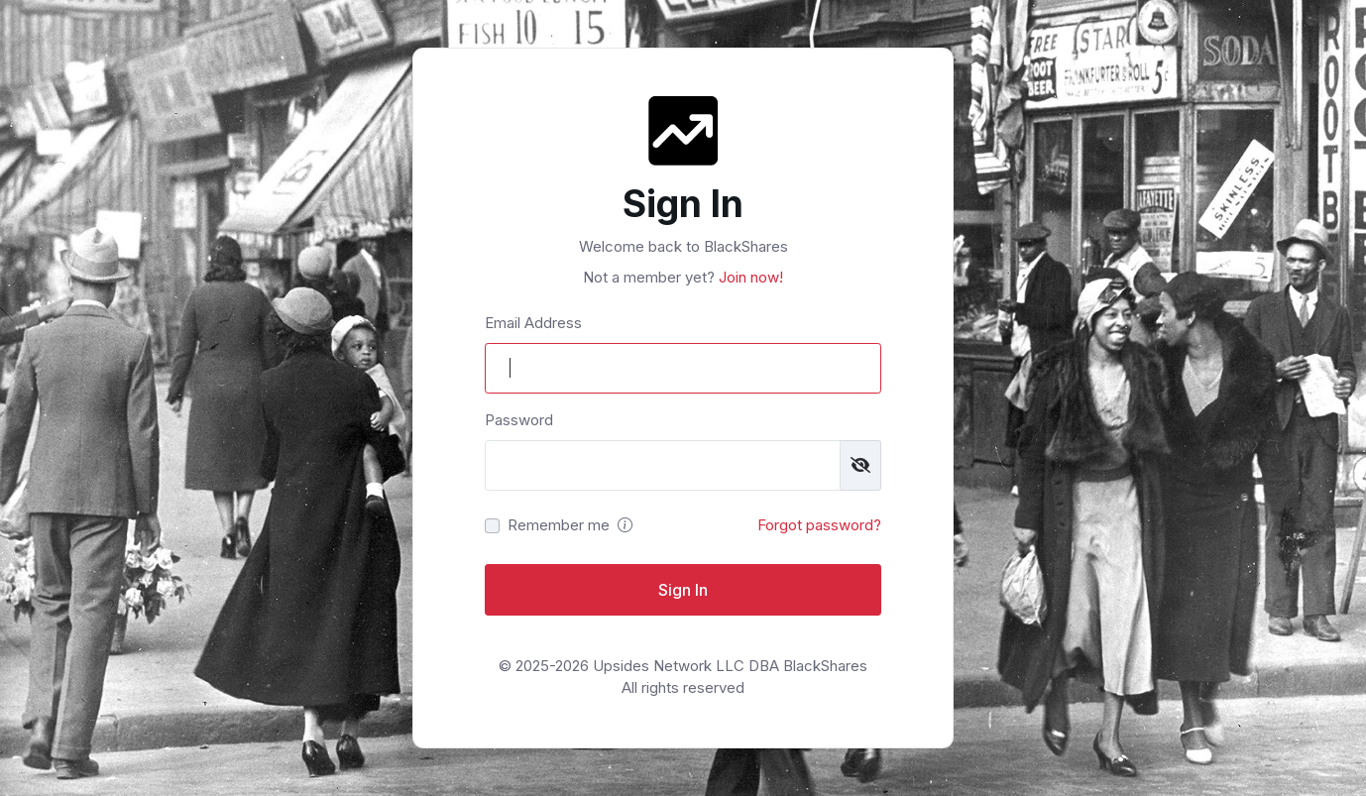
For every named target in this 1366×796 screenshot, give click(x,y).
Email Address (533, 322)
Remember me (559, 524)
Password (519, 419)
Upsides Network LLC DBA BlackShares (730, 665)
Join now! (749, 277)
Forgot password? (819, 524)
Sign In (683, 590)
